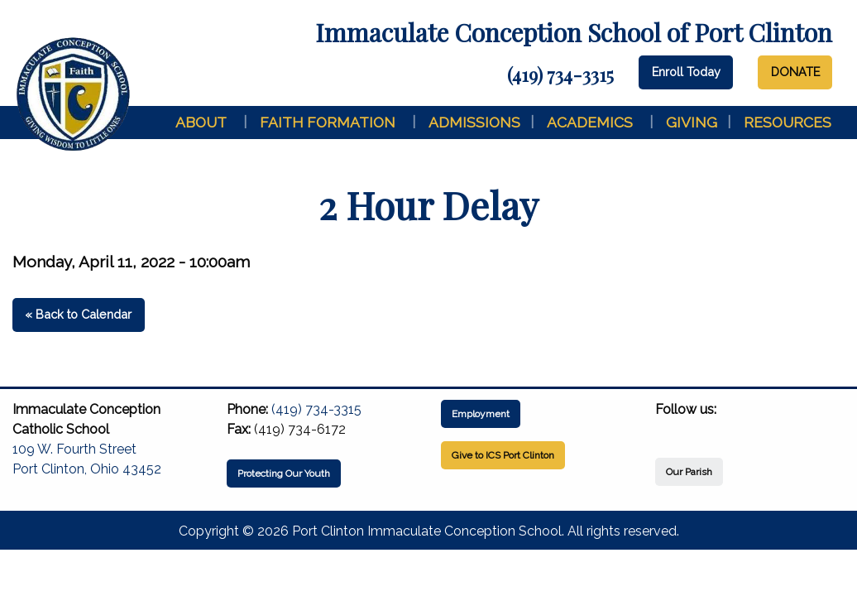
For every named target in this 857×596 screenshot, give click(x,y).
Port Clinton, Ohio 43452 (86, 469)
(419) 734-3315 (560, 74)
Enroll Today (686, 72)
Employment (481, 414)
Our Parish (689, 472)
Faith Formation (327, 122)
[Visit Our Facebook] (668, 429)
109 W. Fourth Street (74, 449)
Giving (691, 122)
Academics (590, 122)
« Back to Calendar (78, 314)
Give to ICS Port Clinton (503, 455)
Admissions (474, 122)
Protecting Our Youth (283, 473)
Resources (787, 122)
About (201, 122)
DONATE (795, 72)
